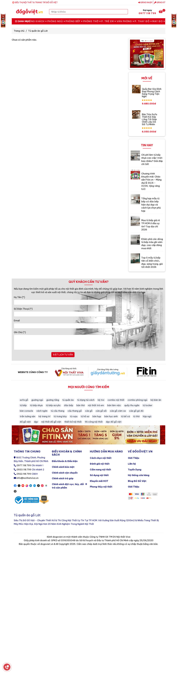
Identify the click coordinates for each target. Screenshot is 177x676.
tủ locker (147, 405)
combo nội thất (116, 400)
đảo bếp (68, 405)
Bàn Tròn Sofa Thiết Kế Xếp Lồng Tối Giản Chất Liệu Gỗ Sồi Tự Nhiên (149, 119)
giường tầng (52, 400)
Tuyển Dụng (134, 469)
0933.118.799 (24, 469)
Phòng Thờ (92, 21)
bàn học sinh (111, 416)
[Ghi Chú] (63, 342)
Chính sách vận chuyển (65, 472)
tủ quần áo (68, 400)
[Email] (63, 325)
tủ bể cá (125, 416)
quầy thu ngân (131, 405)
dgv (36, 421)
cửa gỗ (88, 410)
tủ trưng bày (60, 416)
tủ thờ (136, 416)
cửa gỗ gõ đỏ (136, 410)
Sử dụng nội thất (99, 475)
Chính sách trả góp (62, 478)
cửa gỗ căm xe (118, 410)
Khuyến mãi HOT (99, 481)
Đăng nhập (145, 2)
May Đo (158, 21)
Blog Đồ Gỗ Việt (137, 481)
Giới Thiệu (133, 458)
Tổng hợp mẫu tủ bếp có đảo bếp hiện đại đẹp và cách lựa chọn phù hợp (151, 204)
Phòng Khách (36, 21)
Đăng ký (159, 2)
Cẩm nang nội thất (100, 469)
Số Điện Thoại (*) (23, 308)
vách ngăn (41, 410)
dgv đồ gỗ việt (113, 421)
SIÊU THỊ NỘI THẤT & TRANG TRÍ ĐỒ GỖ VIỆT (36, 2)
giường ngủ (37, 400)
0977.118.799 (24, 465)
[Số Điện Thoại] (63, 314)
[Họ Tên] (63, 302)
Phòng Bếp (74, 21)
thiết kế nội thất (73, 421)
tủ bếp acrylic (53, 405)
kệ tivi (101, 400)
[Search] (125, 12)
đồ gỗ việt (25, 421)
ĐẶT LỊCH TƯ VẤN (63, 354)
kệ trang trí (44, 416)
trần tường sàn (27, 416)
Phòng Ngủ (56, 21)
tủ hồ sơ (85, 416)
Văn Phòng (125, 21)
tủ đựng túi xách (85, 400)
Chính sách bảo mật (63, 467)
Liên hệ (132, 463)
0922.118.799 (24, 473)
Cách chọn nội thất (100, 458)
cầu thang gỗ (75, 410)
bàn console (26, 410)
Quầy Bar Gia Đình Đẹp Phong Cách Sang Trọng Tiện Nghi (151, 93)
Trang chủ (19, 30)
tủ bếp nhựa (36, 405)
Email (17, 320)
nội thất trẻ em (96, 405)
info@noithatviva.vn (27, 478)
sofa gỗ (24, 400)
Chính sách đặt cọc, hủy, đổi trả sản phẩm (69, 485)
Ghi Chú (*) (20, 332)
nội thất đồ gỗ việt (51, 421)
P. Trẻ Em (108, 21)
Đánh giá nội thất (100, 463)
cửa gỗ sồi (101, 410)
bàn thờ (80, 405)
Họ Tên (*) (19, 297)
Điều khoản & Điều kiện (65, 461)
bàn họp (97, 416)
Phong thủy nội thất (101, 486)
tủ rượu (73, 416)
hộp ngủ (147, 416)
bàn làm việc (114, 405)
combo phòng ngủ (137, 400)
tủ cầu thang (57, 410)
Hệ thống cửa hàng (138, 475)
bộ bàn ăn (156, 400)
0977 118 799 (147, 13)
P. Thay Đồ (143, 21)
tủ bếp (23, 405)
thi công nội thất (94, 421)
